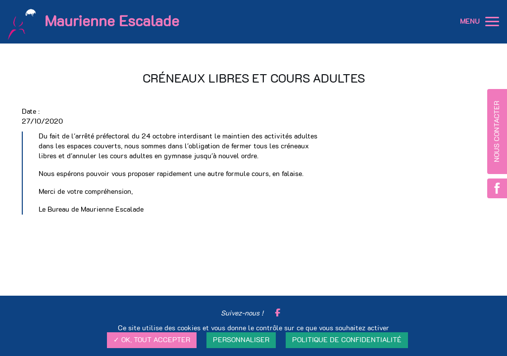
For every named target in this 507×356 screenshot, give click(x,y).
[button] (492, 22)
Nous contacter (497, 131)
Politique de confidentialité (347, 340)
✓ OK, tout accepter (151, 340)
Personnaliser (241, 340)
